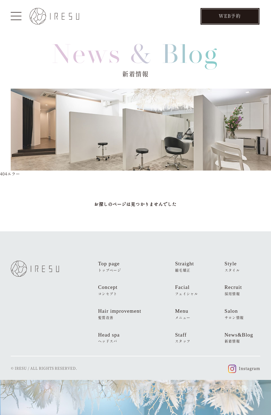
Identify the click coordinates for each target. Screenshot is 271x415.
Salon (234, 314)
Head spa (109, 338)
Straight (184, 267)
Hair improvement (119, 314)
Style (232, 267)
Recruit (233, 290)
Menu (182, 314)
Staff (182, 338)
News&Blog (239, 338)
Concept (108, 290)
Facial (186, 290)
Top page (109, 267)
